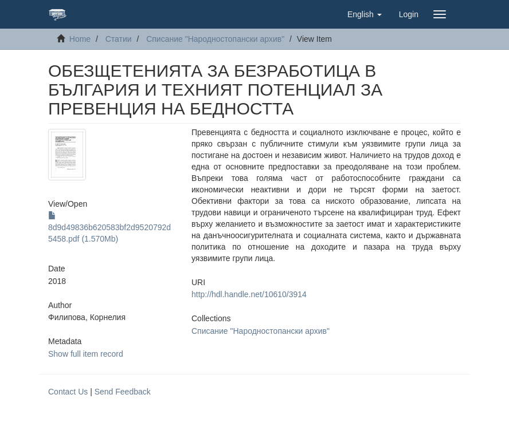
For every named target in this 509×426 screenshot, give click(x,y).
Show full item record (85, 353)
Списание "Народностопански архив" (215, 39)
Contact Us (68, 391)
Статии (118, 39)
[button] (364, 14)
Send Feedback (123, 391)
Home (80, 39)
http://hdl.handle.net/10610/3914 (249, 294)
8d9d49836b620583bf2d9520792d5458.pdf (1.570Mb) (109, 227)
